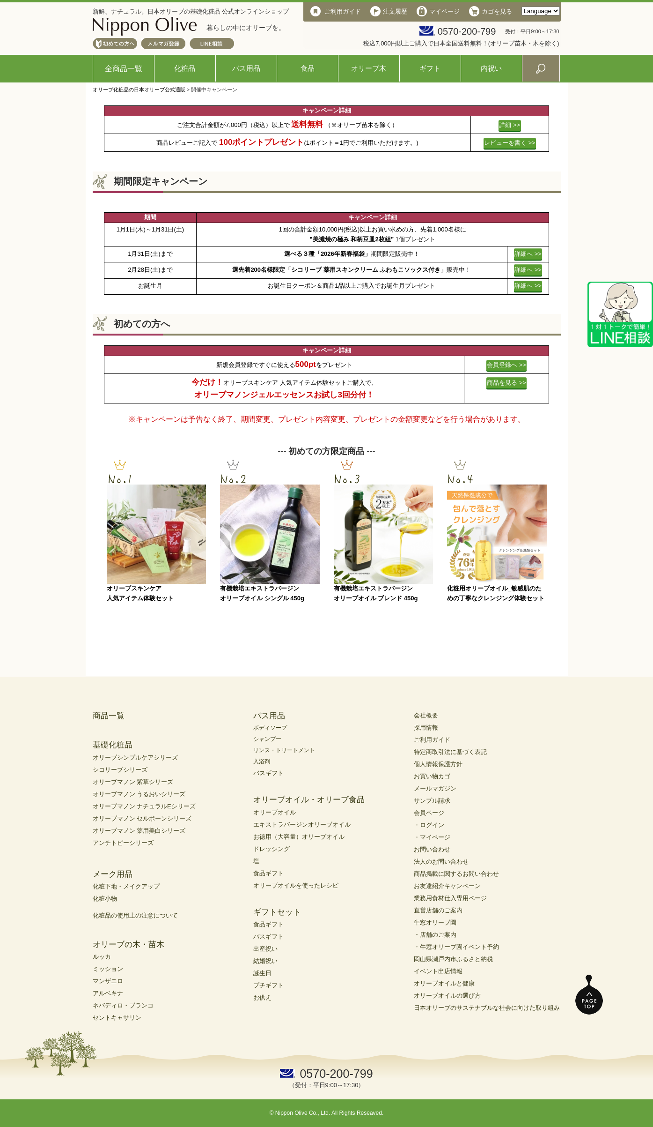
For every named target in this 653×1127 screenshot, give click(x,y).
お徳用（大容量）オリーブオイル (299, 836)
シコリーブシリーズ (120, 769)
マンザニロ (108, 981)
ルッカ (102, 956)
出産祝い (265, 948)
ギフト (429, 68)
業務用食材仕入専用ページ (450, 898)
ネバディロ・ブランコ (123, 1005)
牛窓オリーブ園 (435, 922)
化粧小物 (105, 898)
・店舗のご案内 (435, 934)
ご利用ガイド (432, 739)
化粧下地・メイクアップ (126, 886)
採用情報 (426, 727)
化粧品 (184, 68)
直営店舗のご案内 (438, 910)
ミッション (108, 968)
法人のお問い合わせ (441, 861)
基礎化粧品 (112, 744)
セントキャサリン (117, 1017)
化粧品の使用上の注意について (135, 915)
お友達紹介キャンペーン (447, 885)
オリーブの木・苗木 (128, 944)
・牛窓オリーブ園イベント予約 (456, 946)
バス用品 (246, 68)
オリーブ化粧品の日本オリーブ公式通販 (139, 89)
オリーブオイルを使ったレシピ (295, 885)
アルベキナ (108, 993)
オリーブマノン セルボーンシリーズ (142, 818)
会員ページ (429, 812)
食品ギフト (268, 873)
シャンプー (267, 739)
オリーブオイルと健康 (444, 983)
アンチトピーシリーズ (123, 842)
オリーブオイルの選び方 (447, 995)
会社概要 (426, 715)
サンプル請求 (432, 800)
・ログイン (429, 824)
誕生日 (262, 973)
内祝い (491, 68)
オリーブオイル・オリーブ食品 (309, 799)
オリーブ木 (368, 68)
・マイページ (432, 837)
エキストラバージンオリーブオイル (302, 824)
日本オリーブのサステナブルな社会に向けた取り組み (487, 1007)
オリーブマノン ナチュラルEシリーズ (144, 806)
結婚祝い (265, 960)
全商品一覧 (123, 69)
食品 (308, 68)
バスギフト (268, 772)
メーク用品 (112, 874)
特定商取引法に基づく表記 (450, 751)
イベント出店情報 (438, 971)
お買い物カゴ (432, 776)
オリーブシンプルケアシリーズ (135, 757)
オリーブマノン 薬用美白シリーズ (139, 830)
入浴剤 (261, 761)
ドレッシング (271, 848)
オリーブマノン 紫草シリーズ (133, 781)
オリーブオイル (274, 812)
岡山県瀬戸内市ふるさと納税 (453, 959)
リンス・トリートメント (284, 750)
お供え (262, 997)
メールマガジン (435, 788)
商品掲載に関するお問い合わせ (456, 873)
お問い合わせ (432, 849)
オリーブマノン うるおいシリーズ (139, 794)
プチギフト (268, 985)
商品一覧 (109, 715)
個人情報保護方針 (438, 764)
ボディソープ (270, 727)
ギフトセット (277, 912)
